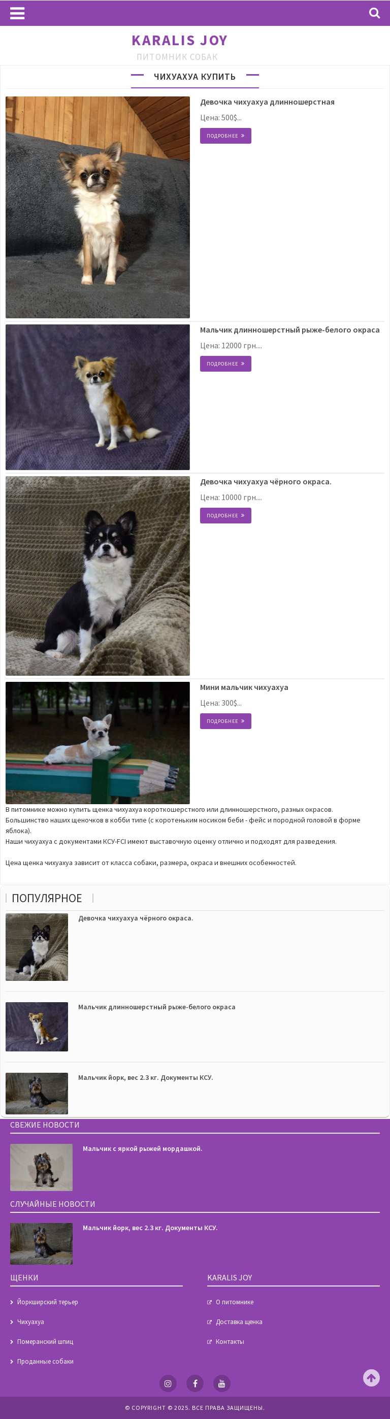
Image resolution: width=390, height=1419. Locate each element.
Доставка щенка (239, 1321)
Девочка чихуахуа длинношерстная (267, 101)
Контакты (230, 1341)
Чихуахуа (30, 1321)
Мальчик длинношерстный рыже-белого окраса (290, 329)
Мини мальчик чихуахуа (244, 687)
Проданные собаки (45, 1361)
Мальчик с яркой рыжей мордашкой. (143, 1148)
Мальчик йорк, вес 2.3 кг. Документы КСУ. (145, 1077)
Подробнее (222, 136)
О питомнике (234, 1302)
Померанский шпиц (45, 1341)
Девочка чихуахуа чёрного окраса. (266, 481)
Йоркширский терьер (47, 1302)
